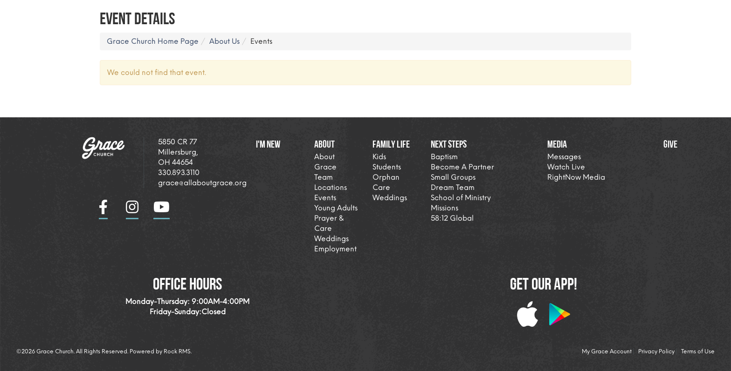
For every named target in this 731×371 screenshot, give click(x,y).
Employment (335, 248)
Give (670, 143)
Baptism (444, 156)
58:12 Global (452, 218)
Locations (330, 187)
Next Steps (576, 11)
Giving (680, 11)
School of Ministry (461, 197)
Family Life (514, 11)
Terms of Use (698, 351)
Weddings (331, 238)
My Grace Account (607, 351)
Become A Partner (462, 166)
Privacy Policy (656, 351)
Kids (379, 156)
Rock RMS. (178, 351)
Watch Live (566, 166)
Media (631, 11)
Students (386, 166)
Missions (444, 207)
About (458, 11)
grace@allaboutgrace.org (202, 182)
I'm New (412, 11)
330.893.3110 (179, 172)
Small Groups (453, 177)
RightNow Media (576, 177)
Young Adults (336, 207)
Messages (564, 156)
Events (325, 197)
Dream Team (453, 187)
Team (323, 177)
